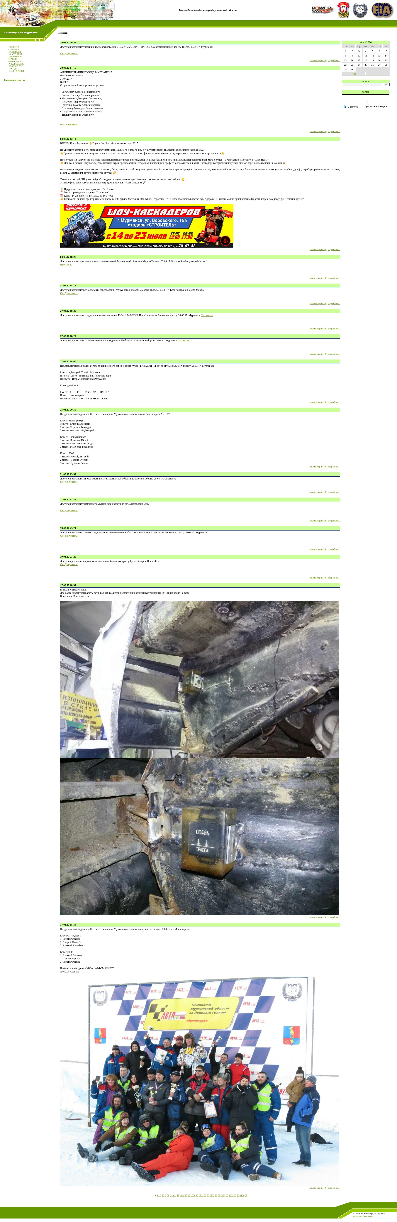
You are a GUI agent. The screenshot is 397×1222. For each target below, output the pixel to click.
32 (232, 1195)
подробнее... (334, 60)
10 (172, 1195)
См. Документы (69, 53)
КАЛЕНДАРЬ (14, 52)
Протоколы (66, 264)
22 (205, 1195)
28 (222, 1195)
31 (230, 1195)
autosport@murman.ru (363, 1216)
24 (211, 1195)
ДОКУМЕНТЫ (15, 66)
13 (181, 1195)
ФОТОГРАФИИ (15, 61)
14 (183, 1195)
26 (216, 1195)
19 (197, 1195)
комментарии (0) (318, 60)
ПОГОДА (12, 68)
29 (224, 1195)
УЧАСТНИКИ (15, 54)
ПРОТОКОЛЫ (15, 56)
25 (213, 1195)
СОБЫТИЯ (13, 49)
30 (227, 1195)
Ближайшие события (14, 80)
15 (186, 1195)
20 (200, 1195)
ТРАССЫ (12, 59)
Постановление (68, 124)
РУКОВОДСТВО (16, 64)
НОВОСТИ (13, 47)
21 (202, 1195)
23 (208, 1195)
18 (194, 1195)
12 (178, 1195)
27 (219, 1195)
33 (235, 1195)
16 (189, 1195)
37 (246, 1195)
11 (175, 1195)
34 (238, 1195)
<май (353, 73)
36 (243, 1195)
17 (191, 1195)
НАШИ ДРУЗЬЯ (16, 71)
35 (240, 1195)
